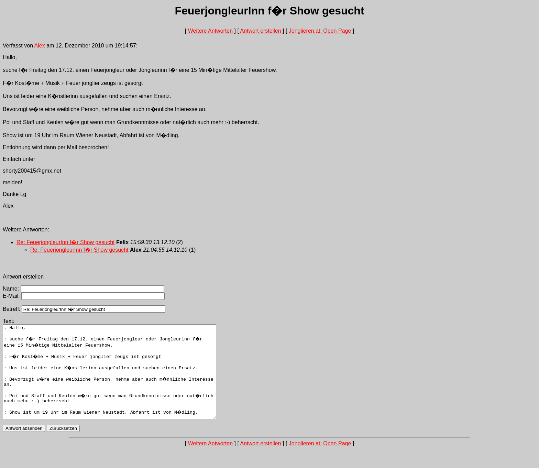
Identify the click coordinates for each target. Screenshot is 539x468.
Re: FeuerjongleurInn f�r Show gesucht (65, 242)
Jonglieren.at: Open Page (320, 31)
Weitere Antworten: (26, 229)
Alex (39, 45)
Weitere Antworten (210, 31)
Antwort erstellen (260, 31)
